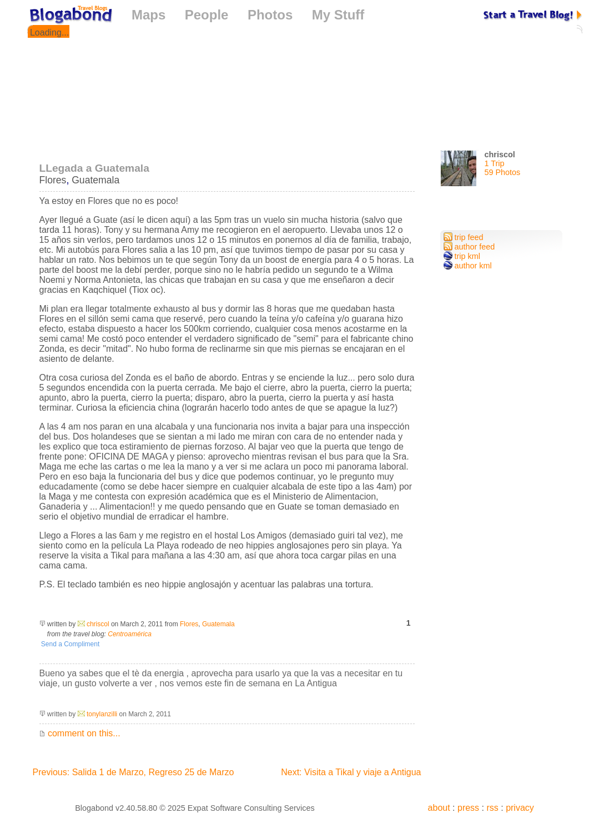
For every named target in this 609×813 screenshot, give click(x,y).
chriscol (98, 624)
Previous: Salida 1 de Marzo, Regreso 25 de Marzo (133, 772)
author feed (469, 246)
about (439, 807)
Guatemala (95, 180)
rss (492, 807)
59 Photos (503, 172)
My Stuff (338, 14)
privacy (520, 807)
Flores (53, 180)
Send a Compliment (69, 644)
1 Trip (495, 163)
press (468, 807)
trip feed (464, 237)
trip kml (462, 256)
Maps (148, 14)
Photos (270, 14)
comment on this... (79, 733)
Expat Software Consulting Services (251, 808)
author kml (468, 265)
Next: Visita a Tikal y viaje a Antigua (351, 772)
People (207, 14)
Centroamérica (130, 634)
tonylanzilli (102, 714)
